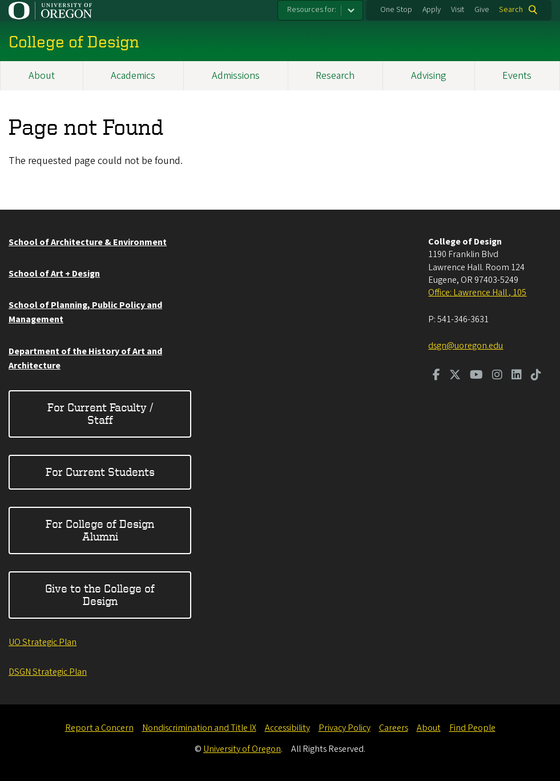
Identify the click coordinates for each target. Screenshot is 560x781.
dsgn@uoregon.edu (465, 345)
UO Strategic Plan (42, 642)
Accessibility (287, 728)
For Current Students (100, 471)
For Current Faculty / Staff (100, 413)
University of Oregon (242, 749)
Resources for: (311, 9)
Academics (133, 76)
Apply (431, 9)
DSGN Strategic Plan (48, 672)
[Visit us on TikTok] (536, 376)
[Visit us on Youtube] (476, 376)
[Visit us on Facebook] (436, 376)
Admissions (236, 76)
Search (511, 9)
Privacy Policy (344, 728)
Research (335, 76)
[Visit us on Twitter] (455, 376)
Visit (457, 9)
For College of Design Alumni (100, 530)
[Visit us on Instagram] (497, 376)
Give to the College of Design (100, 594)
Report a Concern (99, 728)
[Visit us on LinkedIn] (516, 376)
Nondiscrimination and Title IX (199, 728)
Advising (428, 76)
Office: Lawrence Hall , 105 (477, 292)
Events (516, 76)
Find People (472, 728)
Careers (393, 728)
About (42, 76)
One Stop (396, 9)
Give (481, 9)
